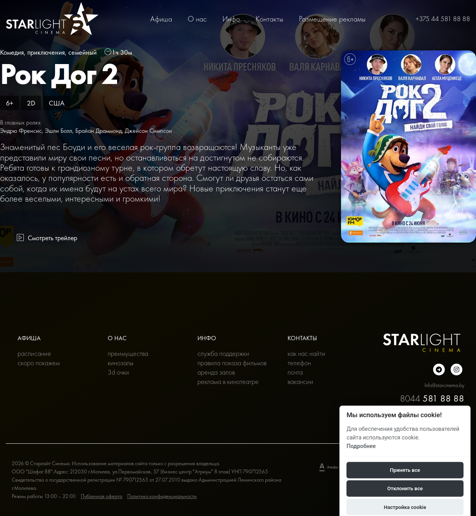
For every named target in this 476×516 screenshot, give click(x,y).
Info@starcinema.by (444, 385)
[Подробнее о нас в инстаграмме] (456, 369)
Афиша (161, 19)
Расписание (34, 353)
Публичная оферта (101, 496)
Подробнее (361, 446)
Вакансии (300, 381)
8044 (432, 398)
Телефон (299, 362)
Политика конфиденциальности (162, 496)
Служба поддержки (223, 353)
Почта (295, 372)
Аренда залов (216, 372)
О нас (197, 19)
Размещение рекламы (332, 19)
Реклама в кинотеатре (228, 381)
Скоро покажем (39, 362)
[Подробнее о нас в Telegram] (439, 369)
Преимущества (128, 353)
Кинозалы (120, 362)
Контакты (269, 19)
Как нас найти (306, 353)
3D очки (118, 372)
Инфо (231, 19)
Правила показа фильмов (231, 362)
